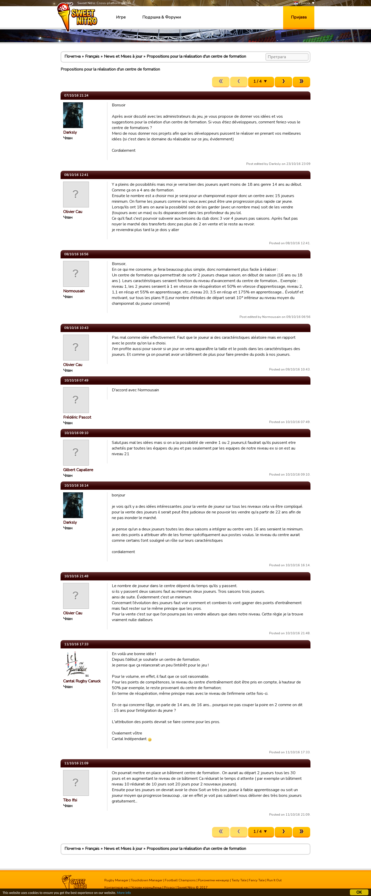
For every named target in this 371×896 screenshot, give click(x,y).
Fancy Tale (257, 880)
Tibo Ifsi (70, 800)
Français (92, 56)
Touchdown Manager (147, 880)
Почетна (72, 56)
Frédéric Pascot (77, 417)
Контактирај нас (116, 887)
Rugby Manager (116, 880)
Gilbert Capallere (78, 470)
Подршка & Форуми (161, 17)
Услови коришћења (146, 887)
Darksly (70, 132)
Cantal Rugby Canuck (82, 681)
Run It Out (274, 880)
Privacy (169, 887)
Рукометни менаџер (213, 880)
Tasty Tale (239, 880)
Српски (302, 3)
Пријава (299, 17)
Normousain (74, 291)
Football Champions (180, 880)
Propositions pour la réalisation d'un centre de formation (196, 56)
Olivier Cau (72, 212)
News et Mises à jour (123, 56)
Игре (121, 17)
